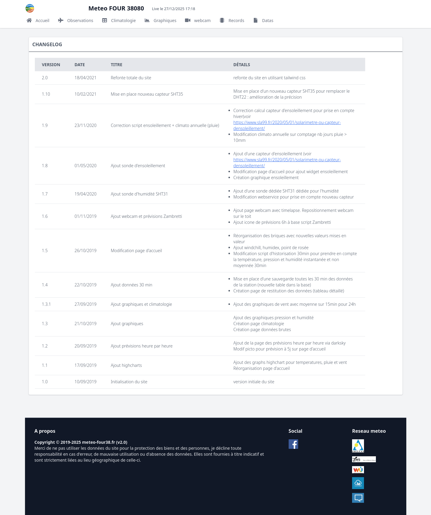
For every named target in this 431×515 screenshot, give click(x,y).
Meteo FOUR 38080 (116, 8)
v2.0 (122, 442)
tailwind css (294, 77)
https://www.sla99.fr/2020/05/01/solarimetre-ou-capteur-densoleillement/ (287, 125)
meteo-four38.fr (98, 442)
